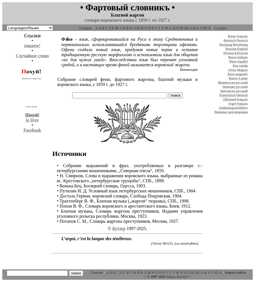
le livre (32, 115)
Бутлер (118, 228)
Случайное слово (32, 55)
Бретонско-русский (234, 91)
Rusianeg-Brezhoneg (234, 45)
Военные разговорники (231, 112)
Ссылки (220, 28)
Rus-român (240, 66)
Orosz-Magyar (238, 70)
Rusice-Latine (238, 78)
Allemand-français (235, 99)
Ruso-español (238, 61)
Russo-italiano (238, 57)
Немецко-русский (235, 87)
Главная (85, 28)
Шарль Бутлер (176, 277)
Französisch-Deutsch (234, 95)
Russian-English (237, 49)
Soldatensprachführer (233, 108)
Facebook (32, 130)
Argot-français (238, 104)
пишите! (32, 45)
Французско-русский (233, 83)
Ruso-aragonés (238, 74)
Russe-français (238, 36)
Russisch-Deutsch (235, 40)
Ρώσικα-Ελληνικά (235, 53)
